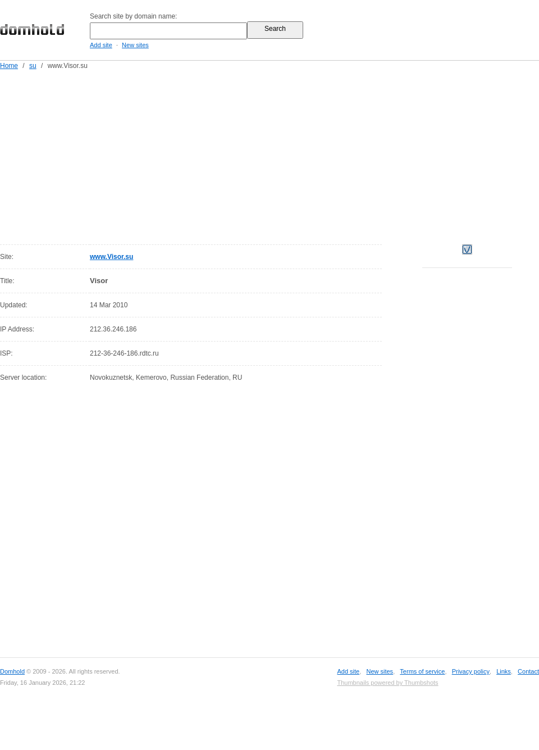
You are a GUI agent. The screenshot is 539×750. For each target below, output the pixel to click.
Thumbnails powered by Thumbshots (387, 682)
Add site (101, 45)
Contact (528, 671)
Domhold (12, 671)
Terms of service (422, 671)
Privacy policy (471, 671)
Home (9, 66)
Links (503, 671)
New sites (135, 45)
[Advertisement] (235, 155)
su (32, 66)
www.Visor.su (111, 257)
